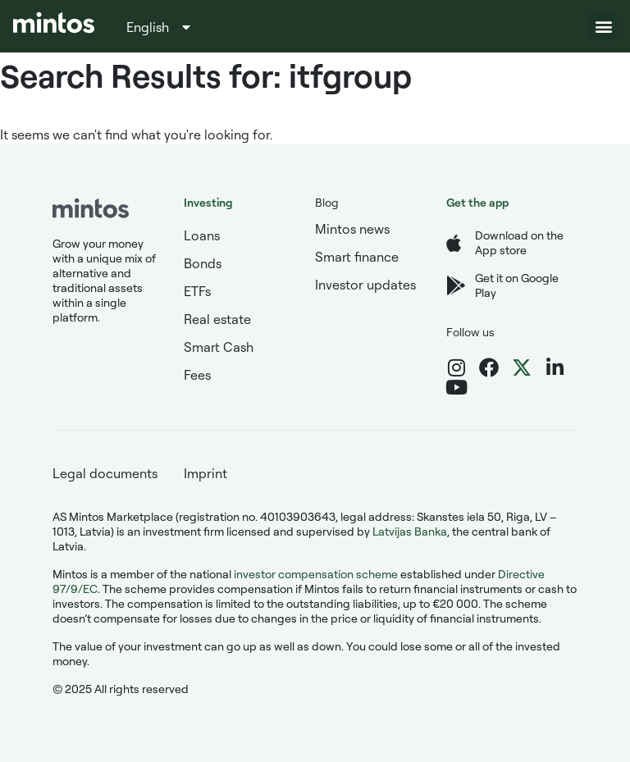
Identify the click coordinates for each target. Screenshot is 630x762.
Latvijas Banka (409, 531)
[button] (603, 26)
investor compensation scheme (316, 574)
